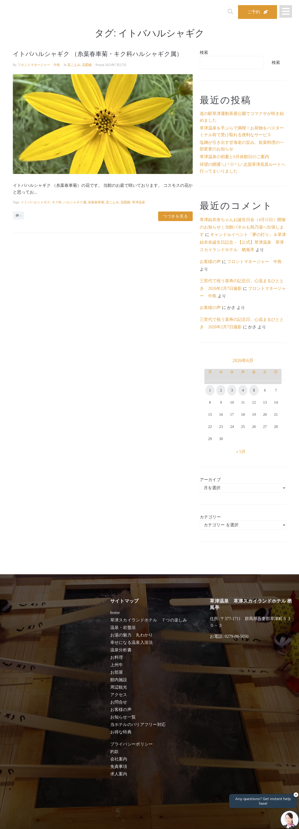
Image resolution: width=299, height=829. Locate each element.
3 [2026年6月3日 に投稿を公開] (232, 390)
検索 (204, 52)
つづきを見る (175, 225)
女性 (173, 820)
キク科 (57, 211)
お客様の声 (210, 261)
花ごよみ (73, 74)
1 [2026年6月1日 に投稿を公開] (210, 390)
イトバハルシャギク (35, 211)
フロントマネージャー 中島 (39, 74)
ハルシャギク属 (74, 211)
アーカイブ (210, 479)
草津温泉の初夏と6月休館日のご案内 (234, 156)
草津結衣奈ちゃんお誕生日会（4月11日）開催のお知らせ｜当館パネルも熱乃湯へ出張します (243, 227)
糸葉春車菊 (96, 211)
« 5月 (241, 451)
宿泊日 (39, 820)
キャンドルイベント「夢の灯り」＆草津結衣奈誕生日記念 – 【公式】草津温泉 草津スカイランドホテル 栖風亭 (243, 242)
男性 (132, 820)
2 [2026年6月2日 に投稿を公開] (221, 390)
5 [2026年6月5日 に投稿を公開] (254, 390)
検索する (227, 822)
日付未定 (112, 821)
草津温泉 (138, 211)
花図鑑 (87, 74)
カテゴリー (210, 517)
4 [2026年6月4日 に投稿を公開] (243, 390)
